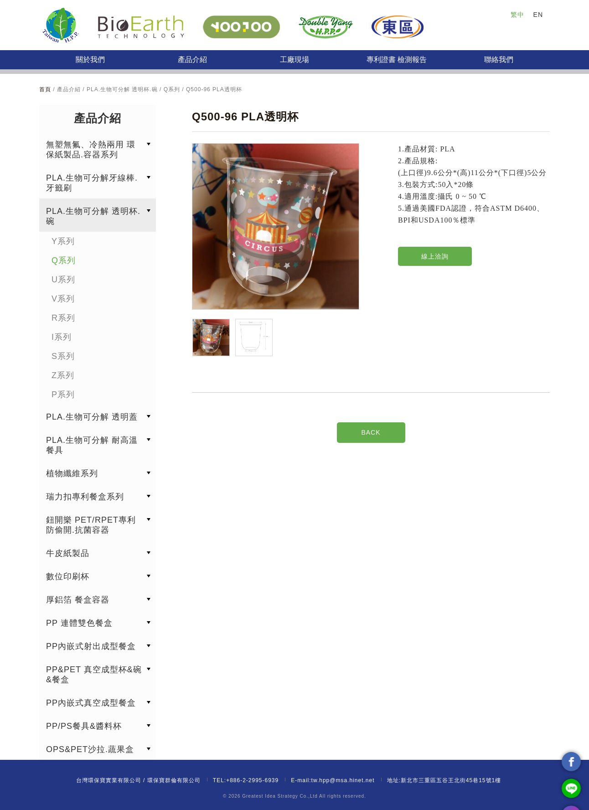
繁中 (517, 14)
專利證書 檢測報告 (397, 59)
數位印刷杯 (67, 576)
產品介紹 (192, 59)
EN (538, 14)
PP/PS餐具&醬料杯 (84, 726)
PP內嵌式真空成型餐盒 (91, 702)
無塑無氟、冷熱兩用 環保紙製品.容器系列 (90, 149)
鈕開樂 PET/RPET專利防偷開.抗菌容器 (91, 525)
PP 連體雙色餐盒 (79, 623)
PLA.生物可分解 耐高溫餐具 (92, 445)
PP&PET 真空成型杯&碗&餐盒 (94, 674)
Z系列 (63, 375)
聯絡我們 (498, 59)
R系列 (63, 317)
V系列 (63, 298)
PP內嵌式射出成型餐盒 (91, 646)
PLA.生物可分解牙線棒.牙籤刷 (92, 182)
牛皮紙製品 (67, 553)
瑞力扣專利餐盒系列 (85, 496)
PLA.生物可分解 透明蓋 (92, 416)
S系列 (63, 356)
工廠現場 (294, 59)
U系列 (63, 279)
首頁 (46, 89)
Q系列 (64, 260)
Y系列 (63, 241)
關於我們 (90, 59)
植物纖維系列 (72, 473)
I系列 (62, 337)
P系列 (63, 394)
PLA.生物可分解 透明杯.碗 (93, 216)
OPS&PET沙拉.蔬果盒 (90, 749)
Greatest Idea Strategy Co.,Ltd (280, 796)
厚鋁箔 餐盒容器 (77, 599)
